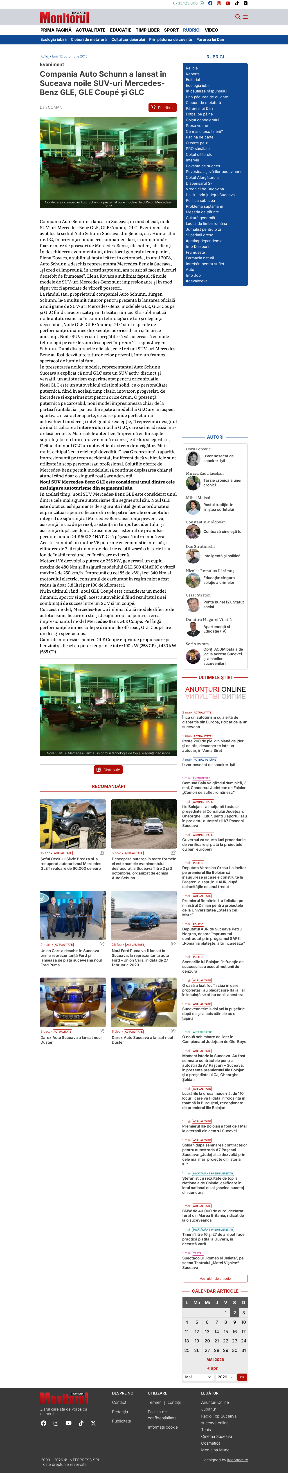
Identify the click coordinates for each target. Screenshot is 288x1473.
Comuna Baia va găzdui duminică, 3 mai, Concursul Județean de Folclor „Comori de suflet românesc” (214, 788)
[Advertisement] (215, 360)
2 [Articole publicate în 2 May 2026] (234, 1312)
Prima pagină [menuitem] (56, 30)
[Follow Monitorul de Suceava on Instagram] (56, 1423)
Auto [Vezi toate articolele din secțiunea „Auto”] (190, 269)
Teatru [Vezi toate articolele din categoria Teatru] (198, 1253)
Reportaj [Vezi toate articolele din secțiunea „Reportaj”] (193, 74)
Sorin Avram (197, 643)
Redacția (120, 1411)
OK (242, 1377)
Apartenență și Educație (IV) (216, 629)
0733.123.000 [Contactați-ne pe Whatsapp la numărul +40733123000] (188, 3)
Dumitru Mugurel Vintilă (209, 619)
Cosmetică (210, 1443)
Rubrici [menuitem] (191, 30)
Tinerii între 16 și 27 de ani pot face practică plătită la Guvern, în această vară (213, 1239)
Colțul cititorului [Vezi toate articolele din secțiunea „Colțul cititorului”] (199, 154)
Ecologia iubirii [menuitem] (53, 39)
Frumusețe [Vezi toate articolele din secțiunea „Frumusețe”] (195, 252)
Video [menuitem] (211, 30)
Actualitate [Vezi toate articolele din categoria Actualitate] (63, 853)
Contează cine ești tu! (223, 531)
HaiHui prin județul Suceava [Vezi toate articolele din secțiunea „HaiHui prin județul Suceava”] (210, 195)
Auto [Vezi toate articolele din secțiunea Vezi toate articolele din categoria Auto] (44, 56)
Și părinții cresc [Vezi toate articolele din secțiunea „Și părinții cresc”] (199, 235)
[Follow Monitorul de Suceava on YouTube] (68, 1423)
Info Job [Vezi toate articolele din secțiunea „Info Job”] (193, 275)
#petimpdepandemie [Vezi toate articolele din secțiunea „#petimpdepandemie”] (204, 241)
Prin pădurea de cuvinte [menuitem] (170, 39)
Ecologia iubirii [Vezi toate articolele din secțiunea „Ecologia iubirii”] (199, 85)
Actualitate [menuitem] (91, 30)
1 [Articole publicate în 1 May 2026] (226, 1312)
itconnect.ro (237, 1460)
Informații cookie (163, 1427)
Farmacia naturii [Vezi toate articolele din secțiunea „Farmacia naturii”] (200, 258)
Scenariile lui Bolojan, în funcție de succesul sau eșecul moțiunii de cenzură (213, 967)
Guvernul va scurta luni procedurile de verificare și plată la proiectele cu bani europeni (214, 845)
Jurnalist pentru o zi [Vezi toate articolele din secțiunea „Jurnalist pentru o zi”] (203, 229)
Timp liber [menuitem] (148, 30)
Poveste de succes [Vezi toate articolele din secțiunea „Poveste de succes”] (203, 166)
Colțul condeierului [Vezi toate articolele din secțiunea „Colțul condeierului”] (202, 120)
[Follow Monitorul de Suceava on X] (93, 1423)
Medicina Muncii (216, 1450)
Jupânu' (208, 1409)
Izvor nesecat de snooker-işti (218, 458)
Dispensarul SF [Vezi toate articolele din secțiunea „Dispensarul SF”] (199, 183)
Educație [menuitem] (120, 30)
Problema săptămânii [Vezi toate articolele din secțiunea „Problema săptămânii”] (204, 206)
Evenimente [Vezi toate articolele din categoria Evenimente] (201, 778)
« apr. (213, 1368)
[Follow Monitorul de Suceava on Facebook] (43, 1423)
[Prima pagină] (64, 16)
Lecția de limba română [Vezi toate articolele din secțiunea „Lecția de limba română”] (206, 223)
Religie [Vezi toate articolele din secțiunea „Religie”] (192, 68)
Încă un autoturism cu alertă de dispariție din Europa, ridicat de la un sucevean (214, 722)
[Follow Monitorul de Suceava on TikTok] (81, 1423)
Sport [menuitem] (171, 30)
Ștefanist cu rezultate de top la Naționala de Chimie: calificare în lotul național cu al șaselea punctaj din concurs (213, 1185)
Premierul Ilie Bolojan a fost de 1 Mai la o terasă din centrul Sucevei (214, 1128)
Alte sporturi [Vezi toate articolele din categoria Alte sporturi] (203, 1032)
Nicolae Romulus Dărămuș (210, 570)
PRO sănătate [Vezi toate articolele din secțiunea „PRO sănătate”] (198, 148)
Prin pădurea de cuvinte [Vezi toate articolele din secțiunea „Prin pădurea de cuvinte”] (207, 97)
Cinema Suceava (216, 1436)
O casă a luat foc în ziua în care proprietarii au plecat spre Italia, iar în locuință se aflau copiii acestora (213, 990)
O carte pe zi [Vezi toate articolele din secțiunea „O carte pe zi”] (197, 143)
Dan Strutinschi (200, 546)
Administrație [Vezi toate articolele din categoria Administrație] (203, 801)
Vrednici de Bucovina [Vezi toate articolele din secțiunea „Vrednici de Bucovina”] (205, 189)
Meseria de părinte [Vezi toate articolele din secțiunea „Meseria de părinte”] (202, 212)
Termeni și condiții (164, 1402)
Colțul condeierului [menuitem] (128, 39)
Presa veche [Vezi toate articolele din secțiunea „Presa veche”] (197, 125)
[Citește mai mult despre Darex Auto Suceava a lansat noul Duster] (73, 1002)
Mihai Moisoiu (199, 497)
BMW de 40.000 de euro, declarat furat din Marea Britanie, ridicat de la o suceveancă (213, 1216)
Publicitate (121, 1421)
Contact (119, 1402)
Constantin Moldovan (206, 522)
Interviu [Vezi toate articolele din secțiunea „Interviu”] (192, 160)
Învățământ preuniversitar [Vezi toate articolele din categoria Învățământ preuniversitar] (213, 1173)
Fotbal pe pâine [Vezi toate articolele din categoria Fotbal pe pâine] (205, 759)
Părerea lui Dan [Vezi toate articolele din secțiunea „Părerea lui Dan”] (199, 108)
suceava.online (215, 1422)
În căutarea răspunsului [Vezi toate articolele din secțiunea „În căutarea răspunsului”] (206, 91)
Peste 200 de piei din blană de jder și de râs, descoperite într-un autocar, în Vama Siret (213, 746)
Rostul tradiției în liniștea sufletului (218, 507)
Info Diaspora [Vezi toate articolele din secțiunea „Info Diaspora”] (197, 246)
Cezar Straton (198, 595)
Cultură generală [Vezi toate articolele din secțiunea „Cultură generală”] (200, 218)
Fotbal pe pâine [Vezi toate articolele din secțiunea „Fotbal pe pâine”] (199, 114)
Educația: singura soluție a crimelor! (219, 580)
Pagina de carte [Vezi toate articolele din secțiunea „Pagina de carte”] (200, 137)
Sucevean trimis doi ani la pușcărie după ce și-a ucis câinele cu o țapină (213, 1014)
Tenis (206, 1429)
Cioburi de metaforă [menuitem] (89, 39)
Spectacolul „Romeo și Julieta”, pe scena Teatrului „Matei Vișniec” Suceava (213, 1263)
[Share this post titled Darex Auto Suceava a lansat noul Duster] (101, 1032)
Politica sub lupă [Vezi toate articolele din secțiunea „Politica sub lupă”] (200, 200)
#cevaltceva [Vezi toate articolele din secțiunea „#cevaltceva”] (196, 281)
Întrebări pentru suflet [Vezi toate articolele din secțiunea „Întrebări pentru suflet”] (205, 264)
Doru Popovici (199, 448)
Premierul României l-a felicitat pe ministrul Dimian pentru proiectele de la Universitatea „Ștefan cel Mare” (212, 907)
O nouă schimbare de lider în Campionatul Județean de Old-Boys (214, 1039)
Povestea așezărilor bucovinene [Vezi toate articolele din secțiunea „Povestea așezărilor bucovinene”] (214, 171)
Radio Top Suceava (219, 1416)
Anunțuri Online (215, 1402)
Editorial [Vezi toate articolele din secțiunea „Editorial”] (193, 79)
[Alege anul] (226, 1377)
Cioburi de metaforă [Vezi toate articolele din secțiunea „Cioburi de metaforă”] (203, 102)
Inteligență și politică (222, 556)
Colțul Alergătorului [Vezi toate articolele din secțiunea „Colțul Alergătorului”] (203, 177)
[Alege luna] (198, 1377)
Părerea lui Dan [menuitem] (210, 39)
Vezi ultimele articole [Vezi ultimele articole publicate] (215, 1278)
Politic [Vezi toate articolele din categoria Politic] (198, 863)
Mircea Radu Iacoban (205, 473)
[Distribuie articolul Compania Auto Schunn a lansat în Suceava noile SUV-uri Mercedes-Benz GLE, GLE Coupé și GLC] (162, 107)
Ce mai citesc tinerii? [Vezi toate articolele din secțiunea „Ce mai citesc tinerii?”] (204, 131)
